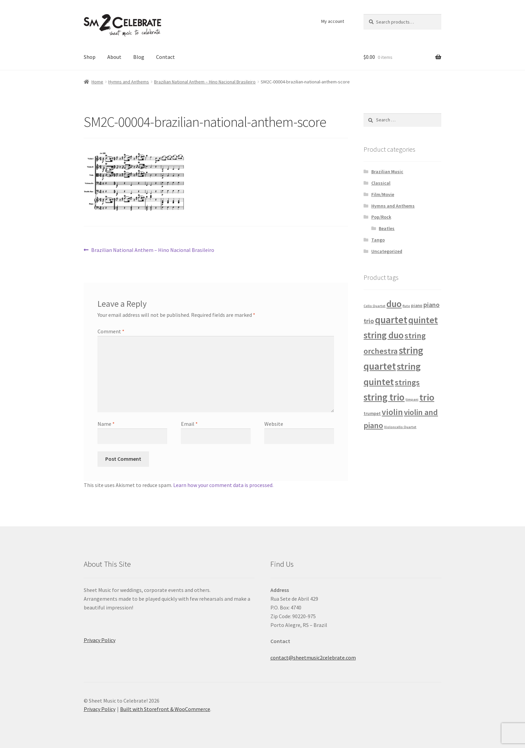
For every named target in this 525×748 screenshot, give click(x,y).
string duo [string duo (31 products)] (384, 335)
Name (106, 423)
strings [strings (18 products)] (407, 382)
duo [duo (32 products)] (394, 304)
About (114, 56)
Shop (90, 56)
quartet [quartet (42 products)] (391, 319)
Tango (378, 240)
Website (273, 423)
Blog (138, 56)
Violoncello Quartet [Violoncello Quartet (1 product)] (400, 427)
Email (189, 423)
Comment (111, 331)
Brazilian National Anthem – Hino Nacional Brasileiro (205, 82)
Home (97, 82)
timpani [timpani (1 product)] (412, 399)
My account (332, 21)
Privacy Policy (99, 640)
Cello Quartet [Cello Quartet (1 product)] (374, 306)
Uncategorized (386, 251)
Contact (165, 56)
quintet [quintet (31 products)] (423, 320)
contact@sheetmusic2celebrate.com (313, 657)
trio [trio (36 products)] (426, 397)
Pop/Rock (381, 217)
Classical (380, 183)
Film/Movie (382, 194)
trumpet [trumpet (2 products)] (372, 413)
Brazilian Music (387, 172)
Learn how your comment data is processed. (223, 485)
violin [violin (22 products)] (392, 412)
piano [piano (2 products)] (416, 305)
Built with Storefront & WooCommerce (165, 709)
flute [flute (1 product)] (406, 306)
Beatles (387, 228)
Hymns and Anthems (128, 82)
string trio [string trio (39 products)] (384, 397)
